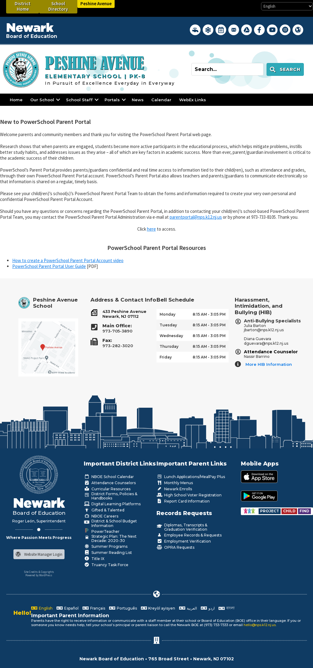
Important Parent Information (70, 615)
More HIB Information (268, 364)
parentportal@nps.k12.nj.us (196, 217)
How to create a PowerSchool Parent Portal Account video (67, 260)
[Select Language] (287, 6)
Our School (42, 99)
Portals (112, 99)
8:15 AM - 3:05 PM (209, 314)
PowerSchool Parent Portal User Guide (49, 266)
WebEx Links (192, 99)
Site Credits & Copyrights (39, 571)
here (151, 229)
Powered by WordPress (38, 575)
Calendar (161, 99)
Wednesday (171, 335)
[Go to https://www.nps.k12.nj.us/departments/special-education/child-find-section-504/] (270, 511)
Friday (166, 357)
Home (16, 99)
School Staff (79, 99)
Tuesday (168, 325)
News (138, 99)
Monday (167, 314)
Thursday (169, 346)
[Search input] (227, 69)
